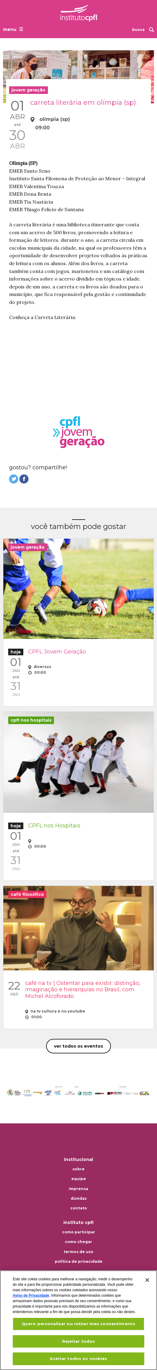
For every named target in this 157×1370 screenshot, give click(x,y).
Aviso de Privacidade (31, 1295)
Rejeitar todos (78, 1341)
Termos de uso (78, 1252)
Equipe (78, 1179)
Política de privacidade (78, 1261)
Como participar (78, 1232)
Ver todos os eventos (78, 1046)
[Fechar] (147, 1280)
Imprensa (78, 1189)
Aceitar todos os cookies (78, 1358)
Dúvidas (79, 1198)
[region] (78, 1320)
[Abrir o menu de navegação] (14, 29)
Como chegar (78, 1242)
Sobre (78, 1169)
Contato (78, 1208)
